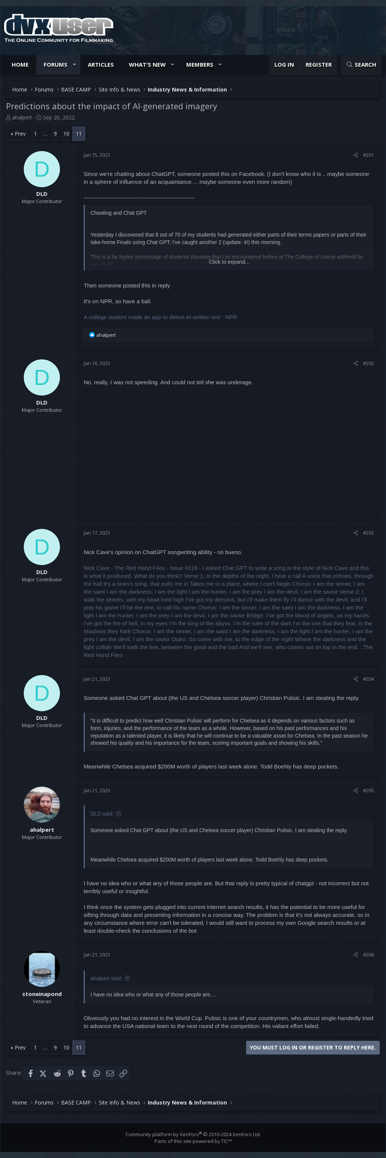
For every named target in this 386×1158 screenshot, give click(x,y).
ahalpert (22, 117)
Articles (101, 64)
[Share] (355, 154)
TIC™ (226, 1141)
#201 (368, 154)
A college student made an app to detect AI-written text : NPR (160, 317)
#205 (368, 790)
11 (79, 133)
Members (199, 64)
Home (20, 64)
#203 (368, 532)
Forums (55, 64)
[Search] (361, 64)
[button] (74, 64)
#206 (368, 954)
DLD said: (101, 814)
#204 (368, 678)
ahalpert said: (106, 978)
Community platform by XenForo (193, 1134)
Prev (20, 133)
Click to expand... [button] (229, 262)
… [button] (45, 133)
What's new (147, 64)
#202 (368, 363)
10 (66, 133)
